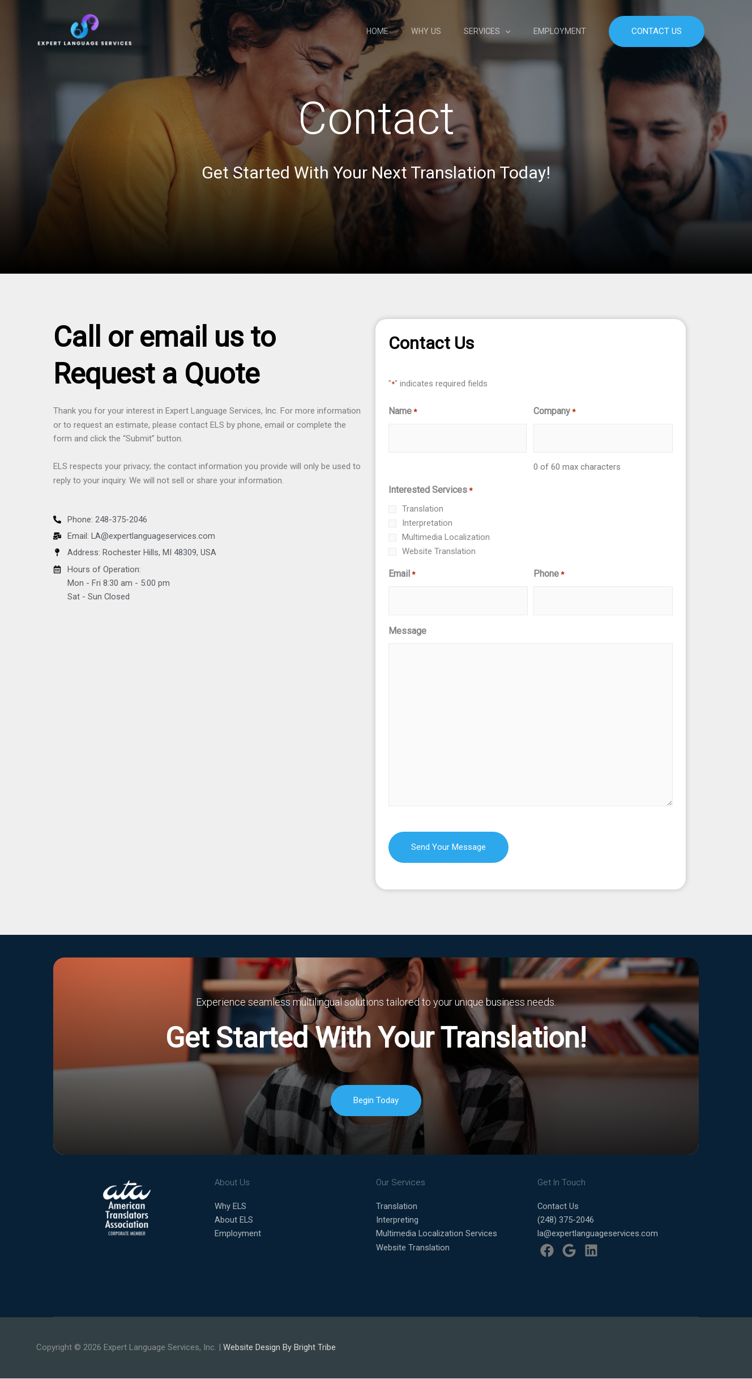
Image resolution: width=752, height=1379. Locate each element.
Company (554, 412)
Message (407, 630)
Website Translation (439, 551)
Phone (548, 575)
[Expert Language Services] (88, 32)
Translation (422, 509)
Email (401, 575)
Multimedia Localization (446, 537)
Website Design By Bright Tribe (279, 1348)
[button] (656, 32)
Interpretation (427, 523)
